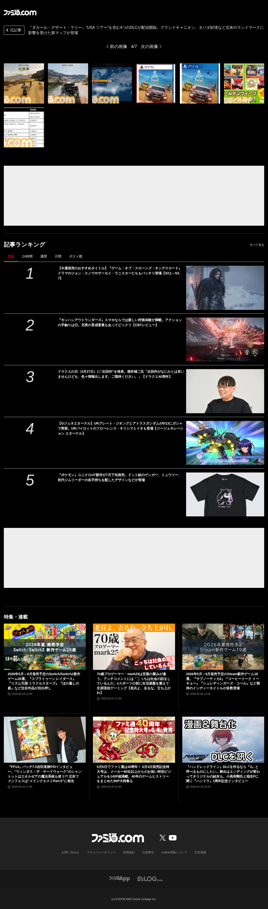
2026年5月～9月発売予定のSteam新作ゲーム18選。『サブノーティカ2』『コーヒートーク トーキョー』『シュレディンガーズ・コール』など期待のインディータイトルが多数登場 (223, 681)
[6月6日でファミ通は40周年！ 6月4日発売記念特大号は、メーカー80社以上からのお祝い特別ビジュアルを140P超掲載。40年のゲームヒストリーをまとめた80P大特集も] (134, 740)
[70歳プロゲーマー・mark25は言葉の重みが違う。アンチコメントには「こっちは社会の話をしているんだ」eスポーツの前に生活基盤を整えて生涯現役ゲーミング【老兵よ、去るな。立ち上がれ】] (134, 647)
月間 (58, 256)
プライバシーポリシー (101, 852)
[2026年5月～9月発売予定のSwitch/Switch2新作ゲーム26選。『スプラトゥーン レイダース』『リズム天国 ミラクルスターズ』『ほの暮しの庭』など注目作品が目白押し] (45, 647)
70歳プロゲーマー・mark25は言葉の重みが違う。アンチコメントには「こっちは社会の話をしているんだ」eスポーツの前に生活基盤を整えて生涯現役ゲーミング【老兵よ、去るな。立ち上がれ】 (134, 683)
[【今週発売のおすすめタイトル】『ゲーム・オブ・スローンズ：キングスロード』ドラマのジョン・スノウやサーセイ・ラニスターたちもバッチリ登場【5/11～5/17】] (225, 288)
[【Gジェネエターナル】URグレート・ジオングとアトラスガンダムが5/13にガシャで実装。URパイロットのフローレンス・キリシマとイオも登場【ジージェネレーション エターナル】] (225, 443)
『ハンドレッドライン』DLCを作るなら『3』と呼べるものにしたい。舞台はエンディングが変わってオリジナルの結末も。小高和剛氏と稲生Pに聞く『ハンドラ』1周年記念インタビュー (223, 774)
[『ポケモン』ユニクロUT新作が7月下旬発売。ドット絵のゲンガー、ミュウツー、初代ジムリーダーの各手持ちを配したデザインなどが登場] (225, 494)
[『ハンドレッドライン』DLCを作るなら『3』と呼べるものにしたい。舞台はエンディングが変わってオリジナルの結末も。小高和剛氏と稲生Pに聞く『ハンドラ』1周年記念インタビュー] (223, 740)
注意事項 (148, 852)
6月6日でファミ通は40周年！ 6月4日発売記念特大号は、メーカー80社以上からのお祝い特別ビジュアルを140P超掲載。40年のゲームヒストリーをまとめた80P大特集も (134, 774)
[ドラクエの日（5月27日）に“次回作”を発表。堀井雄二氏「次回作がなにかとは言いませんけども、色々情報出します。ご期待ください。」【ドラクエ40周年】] (225, 391)
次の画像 (149, 46)
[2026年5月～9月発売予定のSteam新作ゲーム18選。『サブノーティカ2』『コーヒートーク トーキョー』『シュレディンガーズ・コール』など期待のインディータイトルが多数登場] (223, 647)
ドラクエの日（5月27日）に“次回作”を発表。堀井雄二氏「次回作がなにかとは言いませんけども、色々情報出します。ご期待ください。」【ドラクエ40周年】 (121, 374)
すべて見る (257, 245)
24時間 (27, 256)
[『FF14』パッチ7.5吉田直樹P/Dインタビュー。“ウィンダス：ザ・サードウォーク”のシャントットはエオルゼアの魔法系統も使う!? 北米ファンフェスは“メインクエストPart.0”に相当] (45, 740)
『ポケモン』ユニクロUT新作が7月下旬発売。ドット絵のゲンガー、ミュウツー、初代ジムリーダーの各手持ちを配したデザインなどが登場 (119, 477)
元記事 (13, 30)
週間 (43, 256)
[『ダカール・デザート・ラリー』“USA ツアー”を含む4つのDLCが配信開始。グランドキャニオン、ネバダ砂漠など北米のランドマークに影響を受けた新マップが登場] (24, 83)
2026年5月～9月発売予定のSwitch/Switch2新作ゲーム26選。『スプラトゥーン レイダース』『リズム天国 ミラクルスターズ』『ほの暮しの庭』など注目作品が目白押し (44, 681)
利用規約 (129, 852)
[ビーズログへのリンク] (150, 878)
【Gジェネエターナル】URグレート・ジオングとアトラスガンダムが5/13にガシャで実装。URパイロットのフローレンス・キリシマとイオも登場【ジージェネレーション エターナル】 (120, 428)
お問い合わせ (70, 852)
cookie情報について (174, 852)
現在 (11, 256)
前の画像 (118, 46)
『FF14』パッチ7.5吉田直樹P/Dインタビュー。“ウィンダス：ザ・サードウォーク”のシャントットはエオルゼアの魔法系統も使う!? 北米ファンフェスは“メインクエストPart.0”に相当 (44, 774)
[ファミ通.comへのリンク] (20, 12)
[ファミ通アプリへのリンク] (119, 878)
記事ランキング (24, 244)
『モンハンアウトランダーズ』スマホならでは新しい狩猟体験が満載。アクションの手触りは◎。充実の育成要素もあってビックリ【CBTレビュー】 (120, 322)
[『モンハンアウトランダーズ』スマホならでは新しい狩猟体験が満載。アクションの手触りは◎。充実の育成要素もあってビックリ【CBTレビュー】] (225, 339)
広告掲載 (200, 852)
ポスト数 (75, 256)
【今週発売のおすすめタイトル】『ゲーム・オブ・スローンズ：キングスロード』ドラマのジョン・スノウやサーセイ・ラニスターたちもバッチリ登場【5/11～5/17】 (120, 273)
